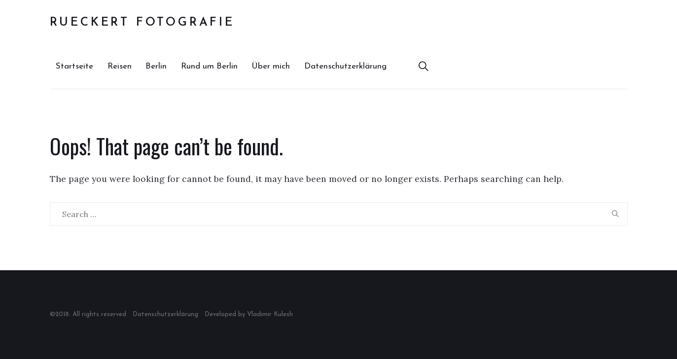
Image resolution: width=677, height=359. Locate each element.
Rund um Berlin (209, 66)
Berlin (156, 66)
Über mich (270, 66)
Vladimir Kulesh (270, 314)
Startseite (74, 66)
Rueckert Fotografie (142, 23)
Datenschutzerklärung (345, 66)
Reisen (119, 66)
